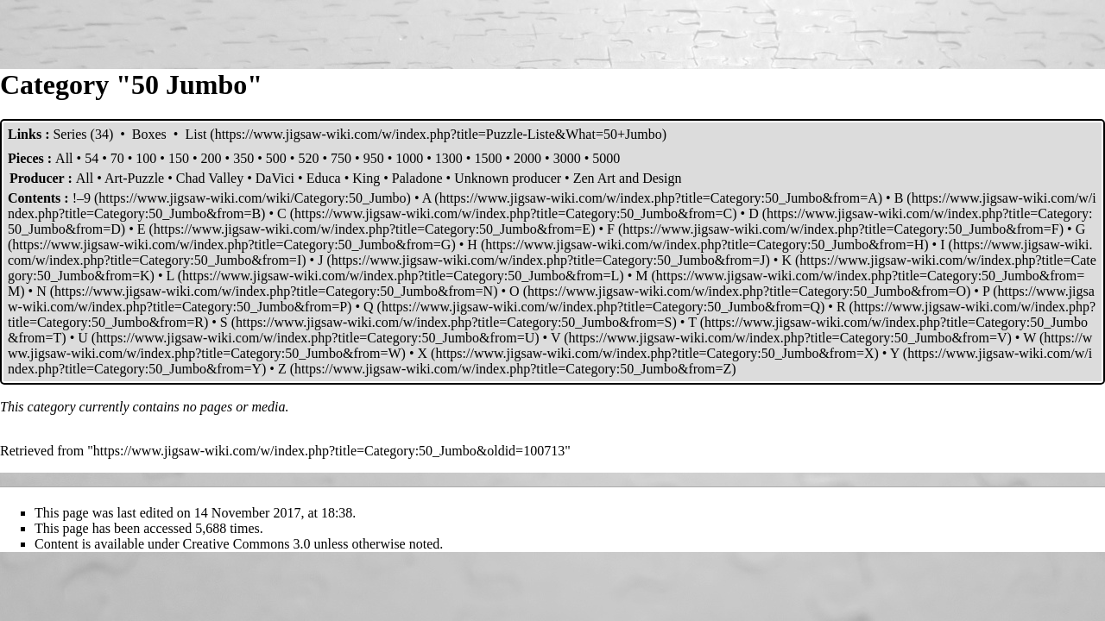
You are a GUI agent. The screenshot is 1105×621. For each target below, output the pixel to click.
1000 (409, 158)
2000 (527, 158)
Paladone (417, 178)
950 (373, 158)
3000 (567, 158)
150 (178, 158)
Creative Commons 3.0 (247, 543)
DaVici (275, 178)
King (366, 178)
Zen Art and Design (627, 178)
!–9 (82, 198)
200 (211, 158)
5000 (606, 158)
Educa (323, 178)
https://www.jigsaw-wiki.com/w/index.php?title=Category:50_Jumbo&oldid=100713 (329, 450)
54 (91, 158)
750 (341, 158)
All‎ (64, 158)
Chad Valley (209, 178)
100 (146, 158)
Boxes (149, 134)
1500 (488, 158)
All (84, 178)
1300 (449, 158)
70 (117, 158)
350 (243, 158)
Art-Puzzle (134, 178)
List (195, 134)
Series (69, 134)
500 (276, 158)
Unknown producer (507, 178)
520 (308, 158)
